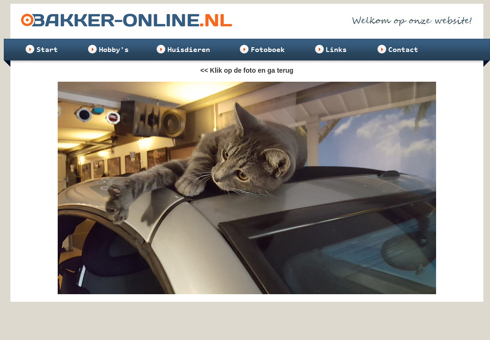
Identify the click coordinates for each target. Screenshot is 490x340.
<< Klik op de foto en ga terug (247, 70)
